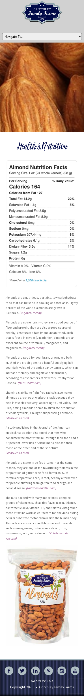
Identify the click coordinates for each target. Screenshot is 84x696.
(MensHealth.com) (29, 383)
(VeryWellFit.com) (30, 313)
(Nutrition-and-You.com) (41, 488)
